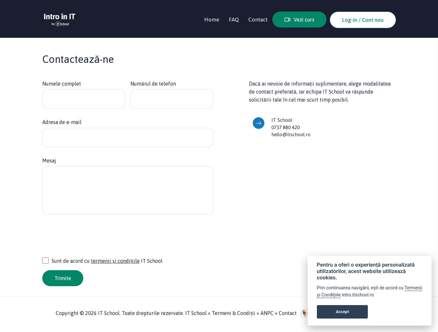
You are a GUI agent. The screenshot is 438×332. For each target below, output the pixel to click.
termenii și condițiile (115, 261)
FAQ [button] (234, 19)
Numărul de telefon (153, 84)
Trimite (62, 278)
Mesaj (49, 160)
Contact (288, 313)
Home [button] (211, 19)
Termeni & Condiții (234, 313)
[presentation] (91, 238)
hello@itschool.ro (290, 134)
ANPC (267, 313)
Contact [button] (258, 19)
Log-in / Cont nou (363, 20)
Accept (342, 311)
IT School (196, 313)
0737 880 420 (285, 127)
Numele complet (61, 84)
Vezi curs (299, 19)
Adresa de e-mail (61, 122)
